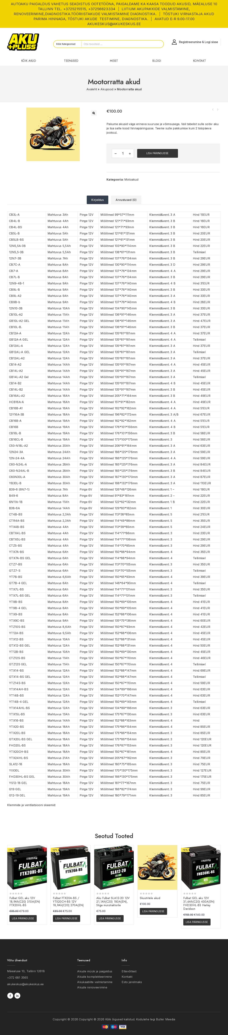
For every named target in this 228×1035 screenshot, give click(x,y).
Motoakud (131, 179)
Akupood (106, 89)
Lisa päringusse (157, 153)
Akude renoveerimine (92, 987)
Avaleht (91, 89)
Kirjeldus (97, 200)
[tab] (97, 200)
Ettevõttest (129, 971)
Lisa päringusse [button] (23, 918)
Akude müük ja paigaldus (94, 971)
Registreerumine (190, 42)
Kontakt (127, 976)
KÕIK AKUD (28, 61)
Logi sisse (211, 42)
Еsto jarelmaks (132, 982)
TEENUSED (71, 61)
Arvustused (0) (126, 200)
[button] (94, 113)
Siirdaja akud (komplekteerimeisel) (213, 110)
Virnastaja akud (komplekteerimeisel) (217, 110)
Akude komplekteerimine (94, 976)
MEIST (114, 61)
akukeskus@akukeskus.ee (25, 984)
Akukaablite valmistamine (94, 982)
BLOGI (156, 61)
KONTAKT (199, 61)
